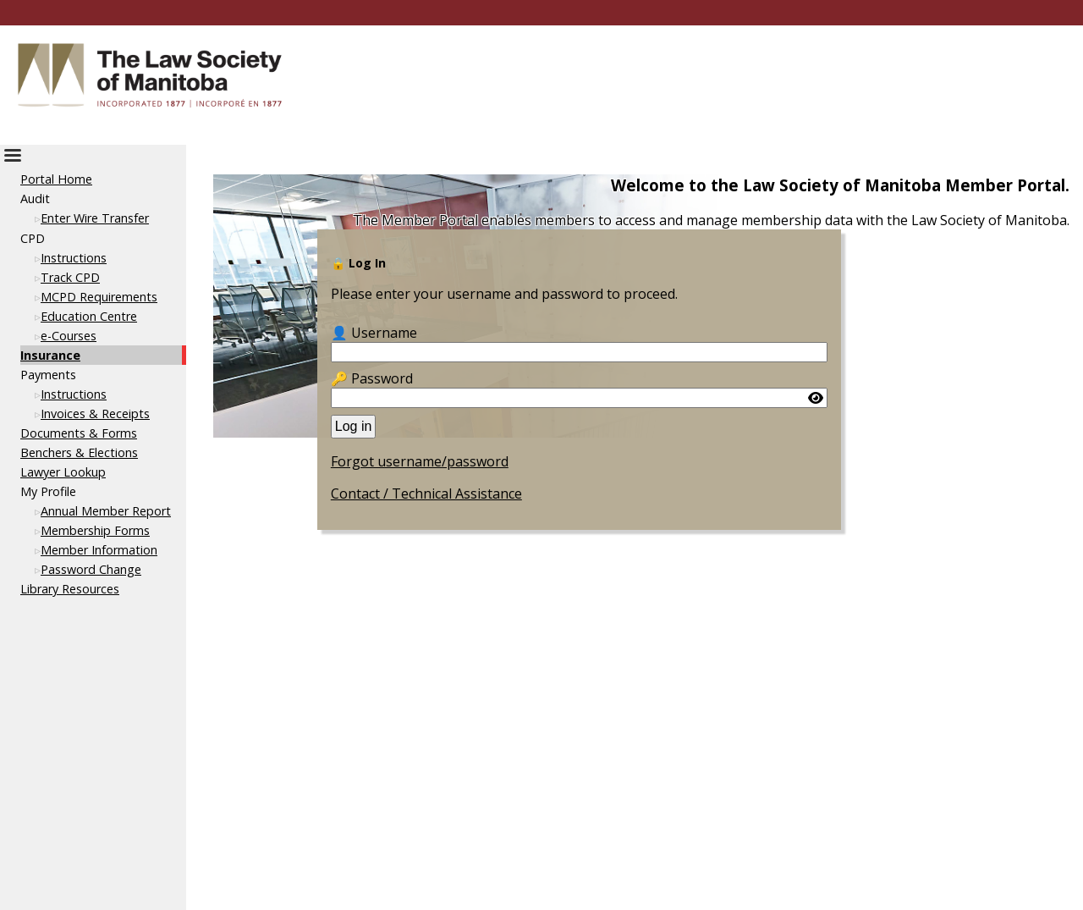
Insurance (50, 355)
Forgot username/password (420, 461)
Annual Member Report (106, 511)
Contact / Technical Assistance (426, 493)
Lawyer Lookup (63, 472)
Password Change (91, 569)
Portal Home (56, 179)
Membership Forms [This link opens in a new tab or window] (95, 530)
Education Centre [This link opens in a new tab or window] (89, 316)
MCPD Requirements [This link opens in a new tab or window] (99, 297)
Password (382, 378)
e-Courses (68, 336)
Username (384, 332)
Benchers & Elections (79, 452)
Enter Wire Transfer (95, 218)
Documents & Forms (78, 433)
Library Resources (69, 589)
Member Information (99, 550)
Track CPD (70, 277)
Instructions (74, 258)
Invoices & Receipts (95, 413)
